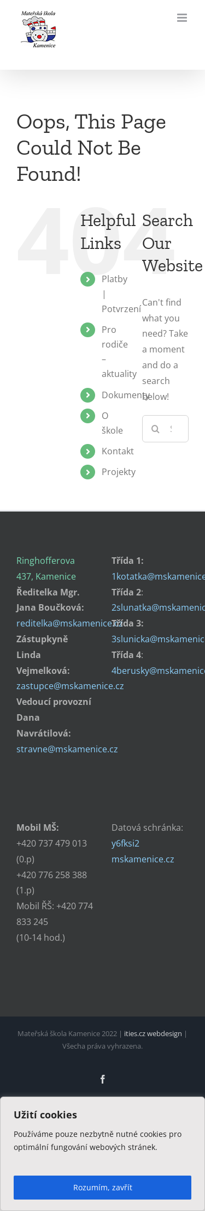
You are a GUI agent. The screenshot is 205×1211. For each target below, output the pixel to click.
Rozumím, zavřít (102, 1187)
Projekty (119, 472)
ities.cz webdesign (153, 1033)
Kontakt (118, 451)
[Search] (155, 428)
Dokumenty (126, 395)
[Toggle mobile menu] (183, 17)
